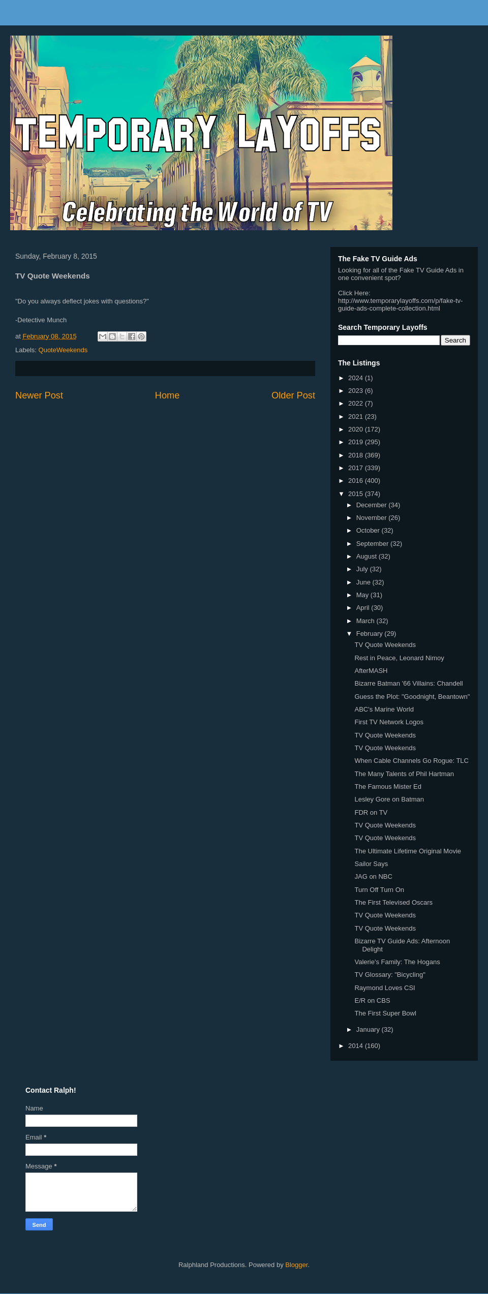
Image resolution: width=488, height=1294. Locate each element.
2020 (356, 429)
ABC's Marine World (383, 709)
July (363, 569)
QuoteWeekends (63, 350)
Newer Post (39, 395)
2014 (356, 1046)
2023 (356, 390)
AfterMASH (370, 670)
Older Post (293, 395)
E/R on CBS (372, 1000)
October (369, 530)
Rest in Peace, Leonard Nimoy (399, 658)
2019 (356, 442)
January (369, 1029)
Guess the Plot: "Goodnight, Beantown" (412, 696)
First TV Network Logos (388, 722)
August (367, 556)
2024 (356, 378)
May (363, 595)
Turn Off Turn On (379, 890)
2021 (356, 416)
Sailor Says (371, 864)
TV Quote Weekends (384, 645)
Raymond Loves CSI (384, 988)
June (364, 582)
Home (167, 395)
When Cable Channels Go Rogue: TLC (411, 760)
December (372, 505)
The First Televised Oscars (393, 902)
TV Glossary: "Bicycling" (389, 974)
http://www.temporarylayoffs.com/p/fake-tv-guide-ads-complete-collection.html (400, 304)
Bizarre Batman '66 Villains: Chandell (408, 683)
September (373, 543)
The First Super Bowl (385, 1013)
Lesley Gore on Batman (389, 799)
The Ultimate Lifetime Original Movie (407, 851)
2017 (356, 468)
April (364, 607)
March (366, 621)
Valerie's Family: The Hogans (397, 962)
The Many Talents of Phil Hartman (404, 774)
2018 (356, 455)
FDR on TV (370, 812)
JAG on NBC (373, 876)
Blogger (296, 1265)
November (372, 517)
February (370, 633)
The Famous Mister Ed (387, 786)
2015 (356, 494)
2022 (356, 403)
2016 (356, 480)
